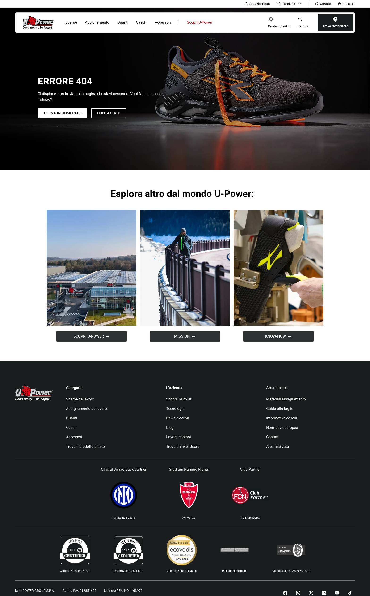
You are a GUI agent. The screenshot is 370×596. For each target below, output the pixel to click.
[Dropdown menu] (289, 3)
